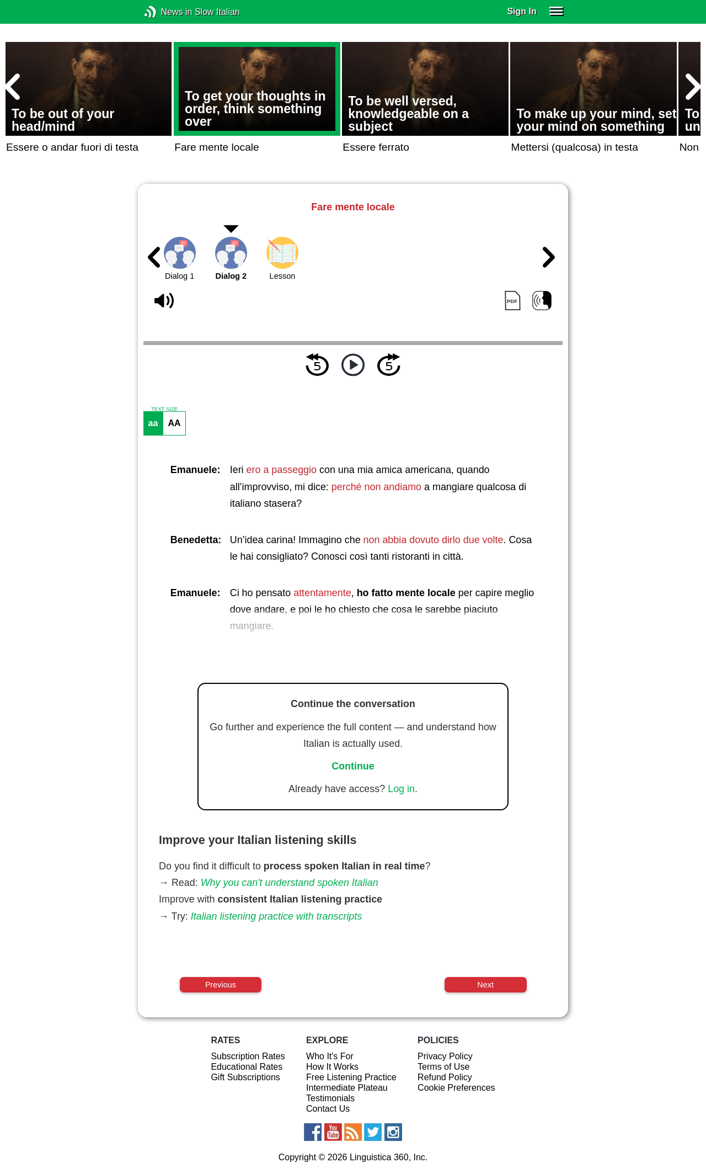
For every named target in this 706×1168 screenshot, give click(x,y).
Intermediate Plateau (347, 1087)
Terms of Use (443, 1066)
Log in (401, 788)
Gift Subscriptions (245, 1077)
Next (485, 984)
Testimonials (330, 1098)
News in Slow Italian (167, 12)
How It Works (332, 1066)
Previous (220, 984)
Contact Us (328, 1108)
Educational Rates (246, 1066)
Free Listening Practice (351, 1077)
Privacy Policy (445, 1056)
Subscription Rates (248, 1056)
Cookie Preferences (456, 1087)
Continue (353, 766)
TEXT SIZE (164, 409)
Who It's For (330, 1056)
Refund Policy (445, 1077)
